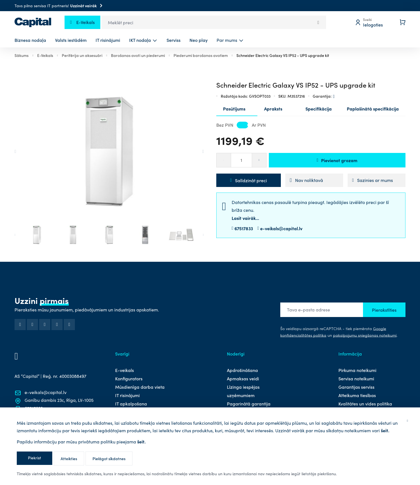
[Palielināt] (259, 160)
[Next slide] (194, 151)
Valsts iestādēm (71, 40)
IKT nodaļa (140, 40)
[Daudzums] (241, 160)
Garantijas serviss (356, 387)
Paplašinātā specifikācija (373, 108)
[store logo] (33, 22)
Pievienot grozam (337, 160)
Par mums (227, 40)
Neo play (198, 40)
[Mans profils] (373, 22)
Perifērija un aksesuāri (82, 55)
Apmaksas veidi (243, 378)
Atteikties (69, 458)
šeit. (385, 430)
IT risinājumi (108, 40)
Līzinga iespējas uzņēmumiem (243, 391)
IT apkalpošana (131, 403)
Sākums (22, 55)
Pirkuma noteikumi (357, 370)
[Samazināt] (223, 160)
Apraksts (273, 108)
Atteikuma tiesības (357, 395)
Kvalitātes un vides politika (365, 403)
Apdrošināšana (242, 370)
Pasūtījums (234, 108)
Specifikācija (318, 108)
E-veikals (124, 370)
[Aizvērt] (407, 420)
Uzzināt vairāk (87, 5)
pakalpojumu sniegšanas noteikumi (365, 335)
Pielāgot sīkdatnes (108, 458)
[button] (37, 235)
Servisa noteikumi (356, 378)
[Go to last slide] (24, 151)
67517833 (243, 228)
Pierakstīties (384, 310)
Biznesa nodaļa (30, 40)
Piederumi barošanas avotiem (201, 55)
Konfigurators (129, 378)
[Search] (318, 22)
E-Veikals (45, 55)
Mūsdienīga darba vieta (140, 387)
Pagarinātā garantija (248, 403)
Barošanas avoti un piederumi (138, 55)
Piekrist (34, 457)
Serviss (174, 40)
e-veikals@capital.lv (281, 228)
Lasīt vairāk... (245, 218)
